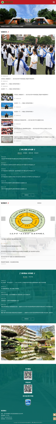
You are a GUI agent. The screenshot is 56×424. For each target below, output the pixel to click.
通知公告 (20, 153)
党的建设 (25, 153)
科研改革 (36, 153)
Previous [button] (2, 15)
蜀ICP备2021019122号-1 (37, 422)
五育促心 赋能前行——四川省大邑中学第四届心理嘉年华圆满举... (18, 78)
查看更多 (26, 195)
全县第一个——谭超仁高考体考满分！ (11, 84)
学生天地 (31, 276)
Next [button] (53, 15)
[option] (28, 16)
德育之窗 (31, 153)
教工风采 (25, 276)
